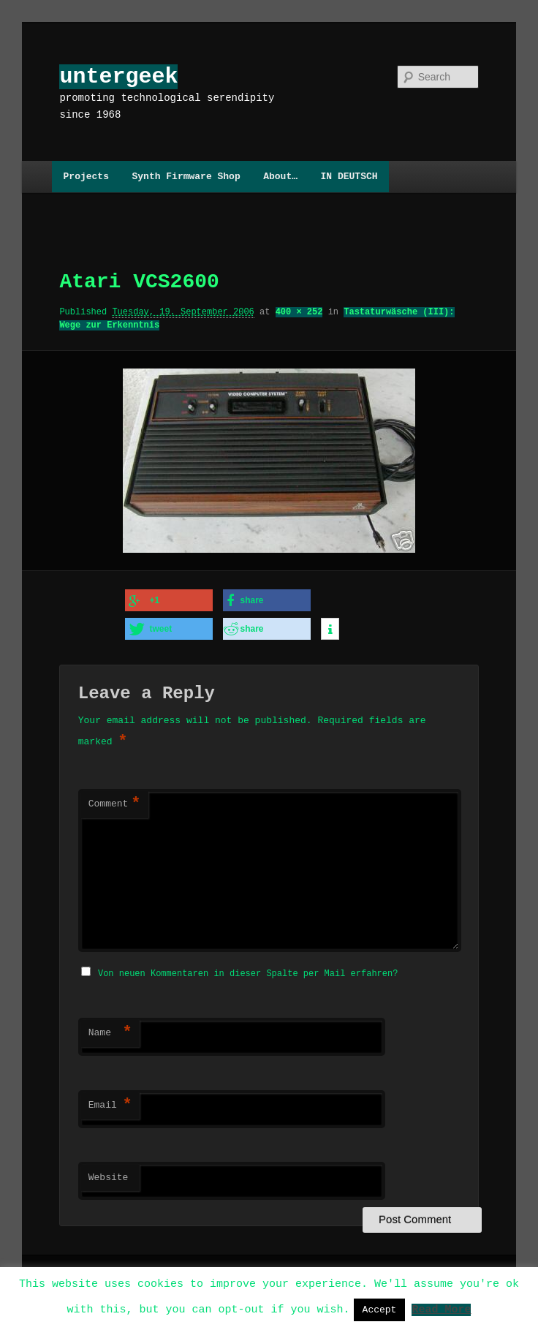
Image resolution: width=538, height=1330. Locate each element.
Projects (86, 176)
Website (108, 1172)
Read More (441, 1308)
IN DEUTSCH (348, 176)
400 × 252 (299, 312)
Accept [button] (380, 1309)
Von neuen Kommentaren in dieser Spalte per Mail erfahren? (248, 968)
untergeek (118, 76)
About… (280, 176)
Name (110, 1028)
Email (110, 1100)
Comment (114, 801)
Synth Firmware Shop (186, 176)
